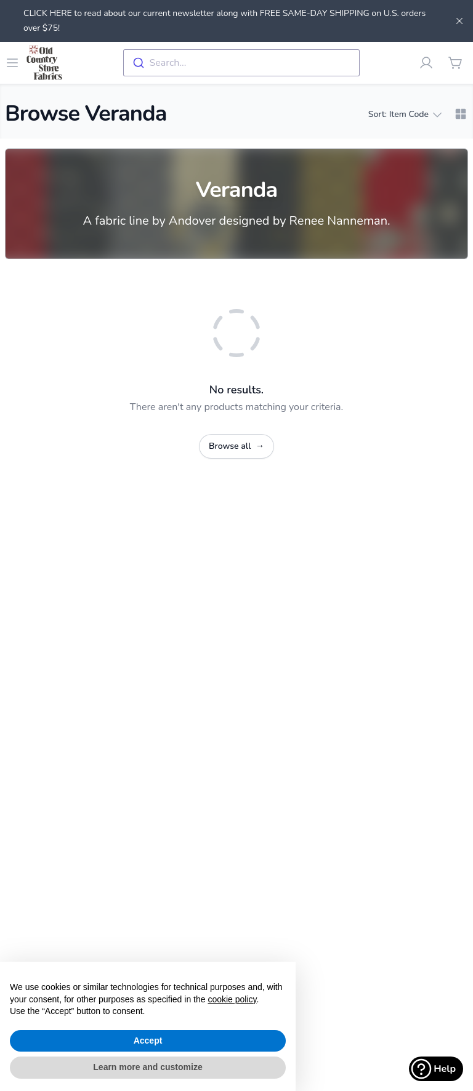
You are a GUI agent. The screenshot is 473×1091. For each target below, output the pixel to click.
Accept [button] (148, 1040)
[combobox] (241, 62)
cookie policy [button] (232, 999)
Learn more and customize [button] (147, 1067)
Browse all (236, 446)
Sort (404, 114)
